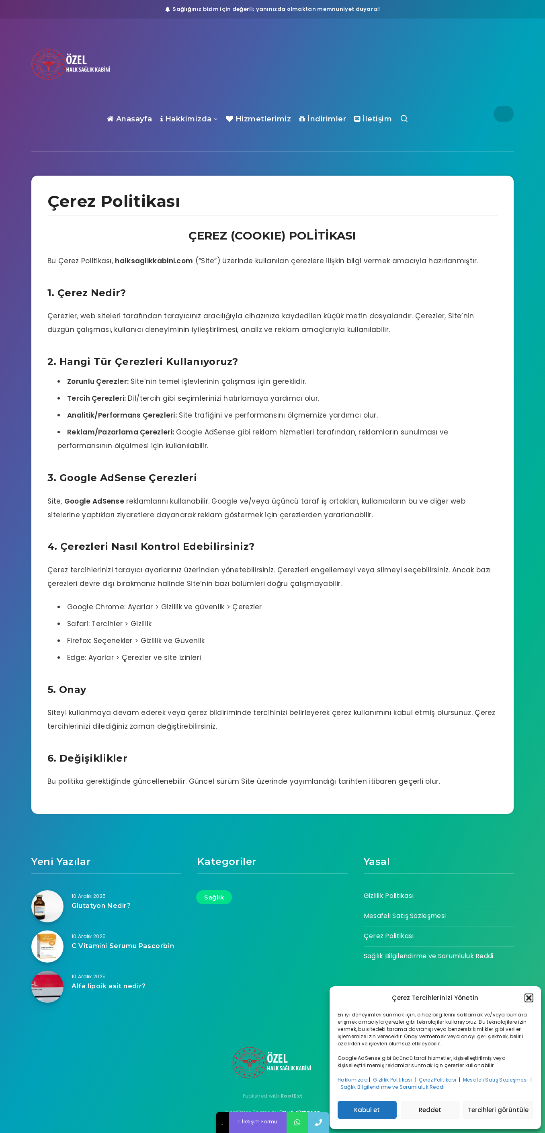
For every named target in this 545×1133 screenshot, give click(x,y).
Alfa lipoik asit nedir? (109, 986)
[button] (529, 998)
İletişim (373, 119)
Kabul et (367, 1110)
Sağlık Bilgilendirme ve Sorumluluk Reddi (393, 1087)
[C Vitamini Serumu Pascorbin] (47, 946)
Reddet (430, 1110)
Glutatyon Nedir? (101, 906)
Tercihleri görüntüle (498, 1110)
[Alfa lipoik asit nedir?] (47, 987)
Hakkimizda (186, 119)
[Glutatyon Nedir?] (47, 906)
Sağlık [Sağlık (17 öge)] (214, 897)
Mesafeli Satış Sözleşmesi (496, 1079)
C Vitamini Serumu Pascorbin (123, 946)
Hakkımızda (353, 1079)
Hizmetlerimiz (258, 119)
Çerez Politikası (438, 1079)
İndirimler (322, 119)
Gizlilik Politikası (393, 1079)
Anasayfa (129, 119)
